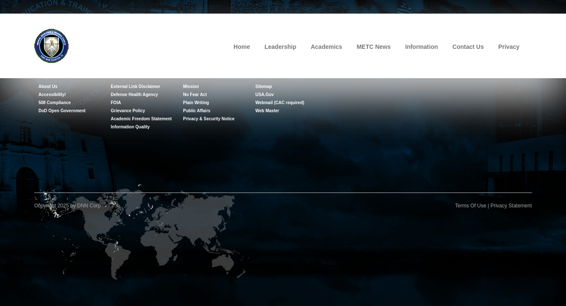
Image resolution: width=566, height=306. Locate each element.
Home (241, 46)
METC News (374, 46)
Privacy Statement (511, 206)
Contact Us (468, 46)
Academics (326, 46)
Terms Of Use (470, 206)
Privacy (509, 46)
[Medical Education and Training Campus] (51, 45)
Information (421, 46)
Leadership (280, 46)
